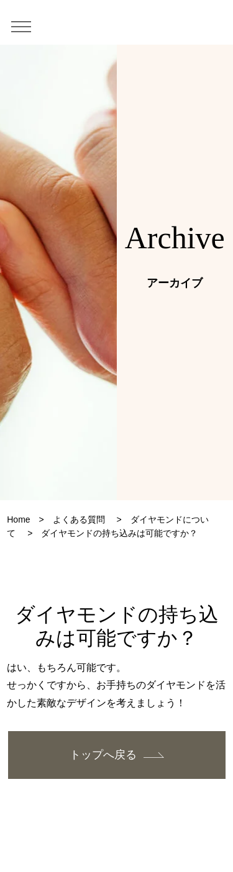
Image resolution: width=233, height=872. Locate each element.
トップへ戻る (103, 754)
